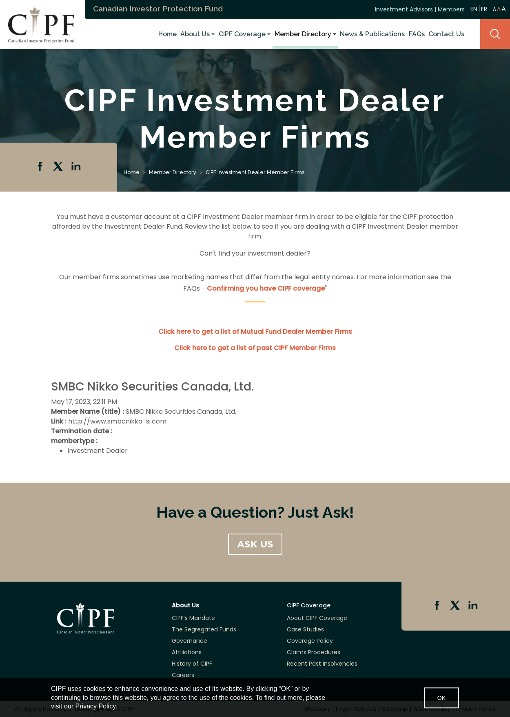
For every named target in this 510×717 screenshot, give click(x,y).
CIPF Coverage (242, 34)
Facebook (41, 167)
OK (441, 697)
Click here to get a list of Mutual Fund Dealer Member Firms (255, 331)
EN (473, 8)
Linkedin (77, 167)
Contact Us (446, 34)
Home (167, 34)
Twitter (59, 167)
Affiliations (187, 652)
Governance (189, 641)
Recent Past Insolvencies (322, 664)
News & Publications (372, 34)
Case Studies (305, 629)
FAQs (417, 34)
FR (484, 9)
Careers (183, 675)
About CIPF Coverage (317, 618)
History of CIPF (192, 664)
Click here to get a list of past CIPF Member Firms (255, 348)
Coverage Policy (310, 641)
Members (451, 9)
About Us (195, 34)
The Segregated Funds (204, 629)
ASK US (255, 544)
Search (495, 34)
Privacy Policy (95, 706)
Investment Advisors (404, 9)
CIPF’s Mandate (193, 618)
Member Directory (303, 34)
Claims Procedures (313, 652)
